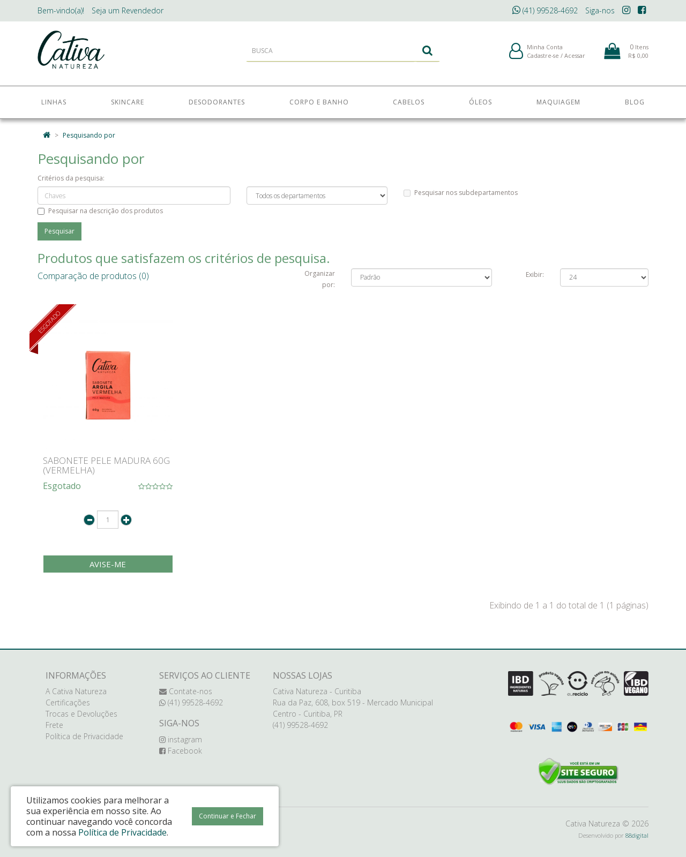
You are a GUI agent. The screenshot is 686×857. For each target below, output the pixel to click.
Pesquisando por (89, 135)
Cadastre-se (543, 58)
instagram (180, 739)
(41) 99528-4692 (545, 10)
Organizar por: (319, 279)
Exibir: (535, 274)
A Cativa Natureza (76, 691)
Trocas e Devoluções (81, 714)
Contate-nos (185, 691)
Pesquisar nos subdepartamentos (461, 192)
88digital (636, 835)
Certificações (68, 702)
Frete (54, 725)
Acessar (574, 58)
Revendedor (127, 10)
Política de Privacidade (84, 736)
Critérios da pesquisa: (71, 178)
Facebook (180, 751)
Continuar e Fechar (227, 816)
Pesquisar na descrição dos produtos (100, 210)
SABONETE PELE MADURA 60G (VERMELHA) (106, 465)
